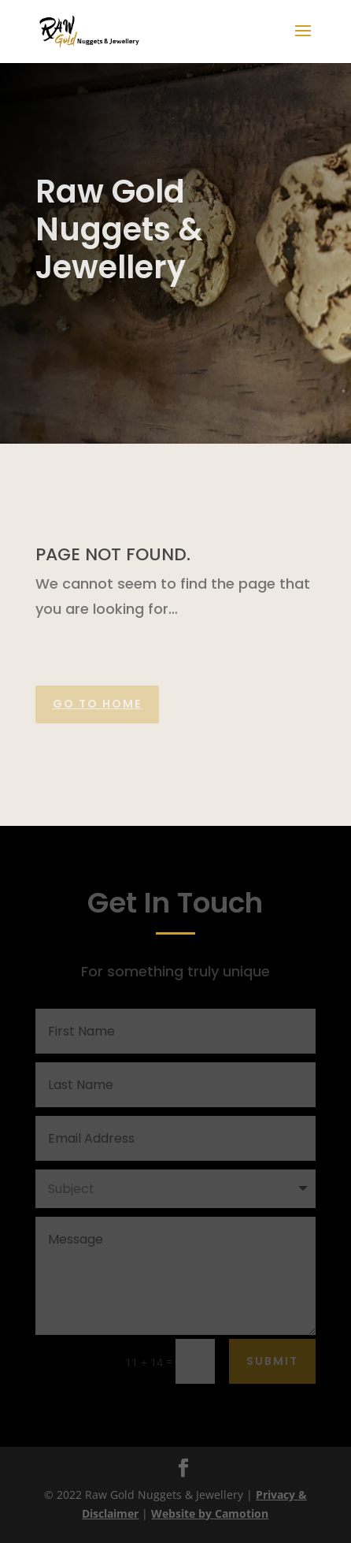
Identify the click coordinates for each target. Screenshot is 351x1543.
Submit (272, 1361)
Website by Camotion (209, 1513)
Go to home (97, 704)
